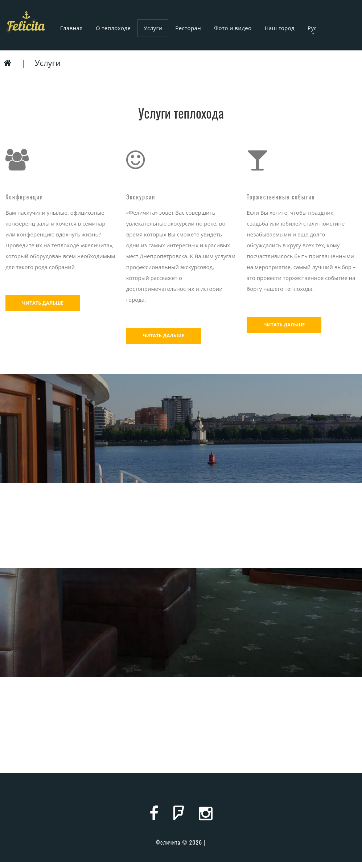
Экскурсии (141, 197)
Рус (312, 30)
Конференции (24, 197)
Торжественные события (281, 197)
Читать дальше (42, 303)
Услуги (153, 28)
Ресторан (188, 28)
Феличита (168, 842)
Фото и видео (232, 28)
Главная (71, 28)
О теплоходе (113, 28)
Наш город (280, 28)
